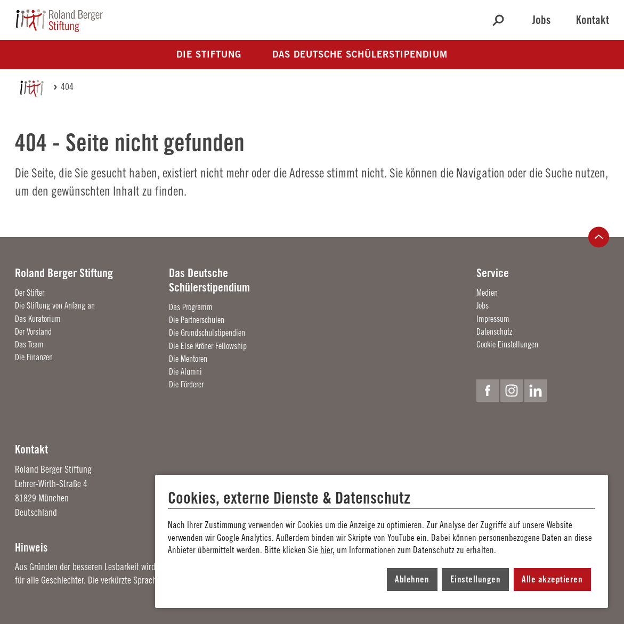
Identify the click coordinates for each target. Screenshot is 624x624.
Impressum (492, 318)
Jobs (541, 20)
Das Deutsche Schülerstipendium (209, 279)
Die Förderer (186, 384)
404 (67, 86)
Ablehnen (412, 579)
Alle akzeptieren (552, 579)
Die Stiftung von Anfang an (55, 305)
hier (326, 550)
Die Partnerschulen (196, 320)
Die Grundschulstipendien (207, 332)
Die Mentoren (188, 358)
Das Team (29, 344)
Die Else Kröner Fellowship (208, 346)
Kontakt (592, 20)
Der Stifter (29, 292)
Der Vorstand (33, 331)
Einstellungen (475, 579)
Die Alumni (185, 371)
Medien (487, 292)
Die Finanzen (34, 357)
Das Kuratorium (38, 318)
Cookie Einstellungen (507, 344)
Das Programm (191, 307)
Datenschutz (494, 331)
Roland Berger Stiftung (64, 272)
